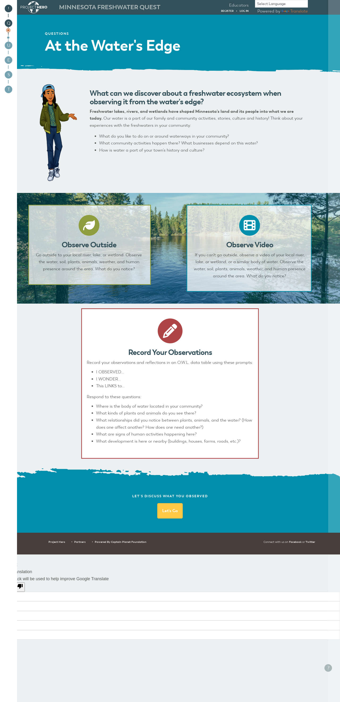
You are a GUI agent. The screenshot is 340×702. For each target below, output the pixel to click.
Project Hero (56, 542)
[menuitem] (8, 8)
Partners (80, 542)
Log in (244, 11)
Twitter (310, 542)
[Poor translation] (17, 587)
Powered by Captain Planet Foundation (120, 542)
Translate (294, 11)
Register (227, 11)
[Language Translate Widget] (281, 4)
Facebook (295, 542)
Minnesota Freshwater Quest (109, 7)
